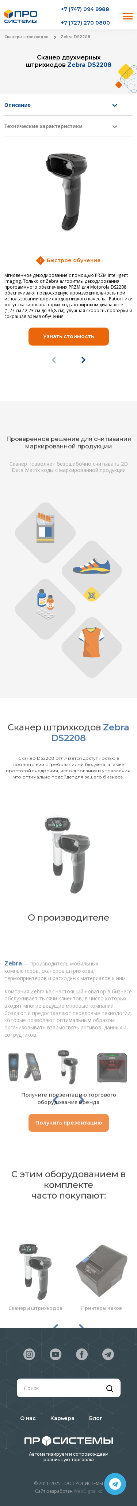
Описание (17, 104)
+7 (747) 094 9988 (85, 9)
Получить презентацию (68, 1130)
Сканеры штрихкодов (26, 37)
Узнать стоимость (68, 336)
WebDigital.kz (88, 1491)
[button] (83, 360)
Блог (96, 1418)
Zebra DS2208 (75, 37)
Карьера (62, 1418)
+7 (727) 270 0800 (85, 23)
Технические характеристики (43, 126)
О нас (28, 1418)
